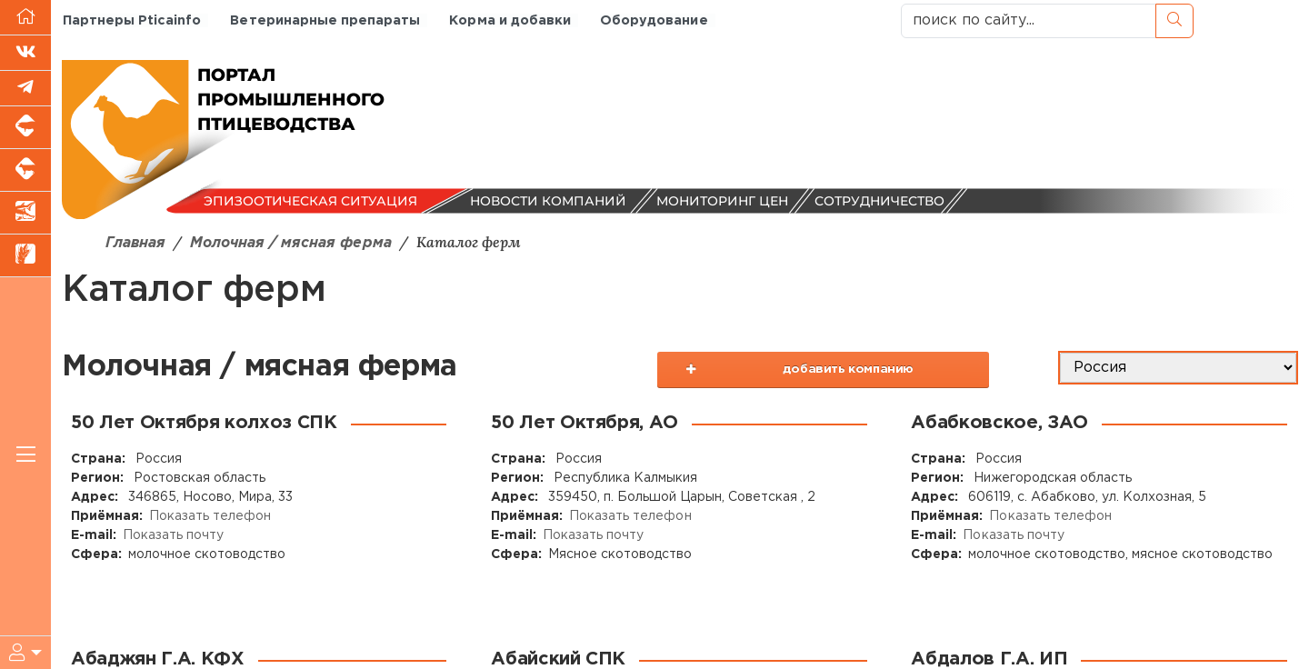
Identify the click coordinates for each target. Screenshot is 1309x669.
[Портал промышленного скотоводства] (25, 170)
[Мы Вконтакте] (25, 53)
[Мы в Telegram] (25, 88)
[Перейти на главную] (25, 17)
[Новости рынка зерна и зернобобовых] (25, 256)
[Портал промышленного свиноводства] (25, 127)
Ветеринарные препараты (323, 20)
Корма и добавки (507, 20)
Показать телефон (210, 516)
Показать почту (173, 535)
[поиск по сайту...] (1028, 21)
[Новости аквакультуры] (25, 213)
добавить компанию (853, 373)
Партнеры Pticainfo (131, 20)
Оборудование (650, 20)
